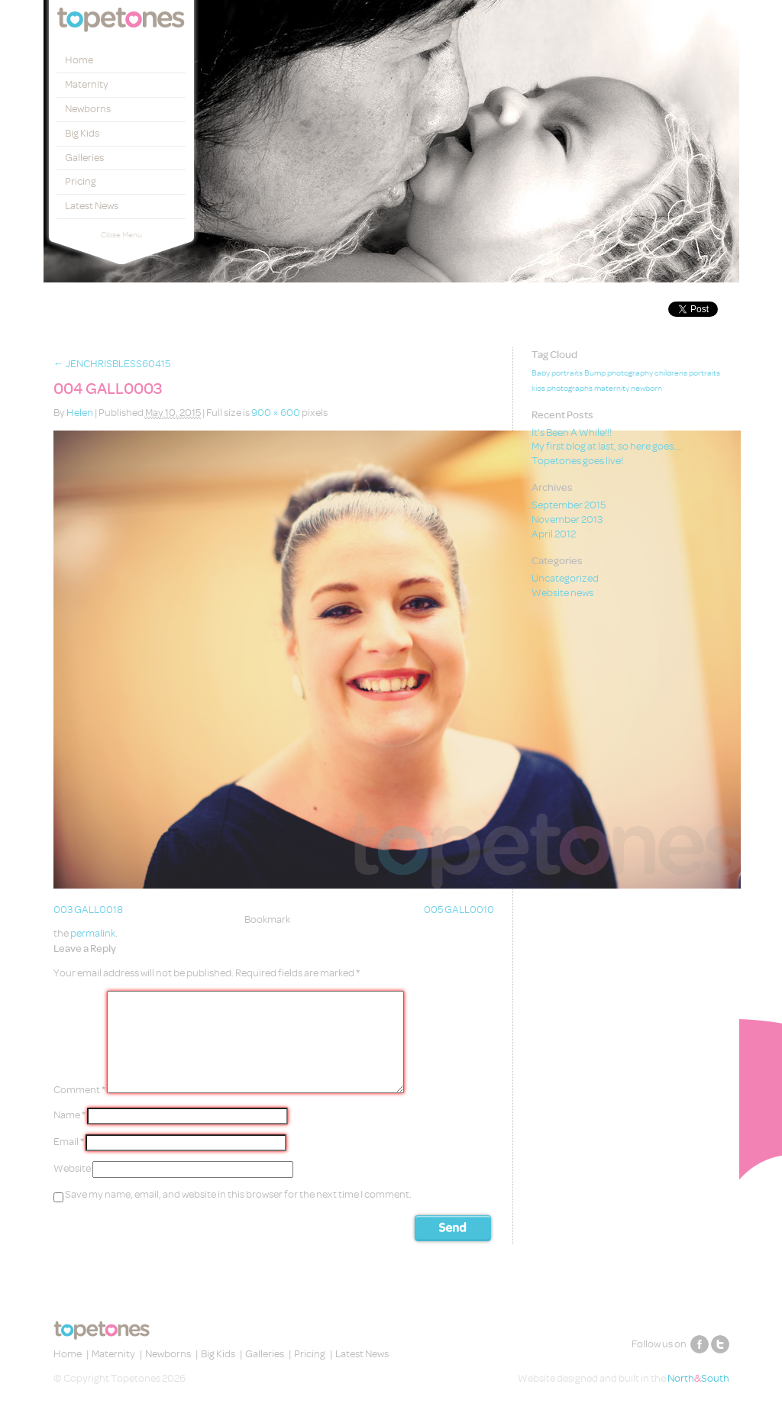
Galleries (84, 157)
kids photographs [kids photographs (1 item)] (562, 388)
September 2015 (569, 505)
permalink (92, 933)
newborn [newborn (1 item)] (646, 388)
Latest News (91, 205)
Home (79, 60)
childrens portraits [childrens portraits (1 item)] (687, 373)
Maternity (86, 84)
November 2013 (567, 519)
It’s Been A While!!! (572, 432)
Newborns (88, 109)
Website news (562, 592)
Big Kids (82, 133)
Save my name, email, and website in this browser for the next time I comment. (238, 1194)
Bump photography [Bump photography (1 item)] (618, 373)
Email (68, 1141)
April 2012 (554, 534)
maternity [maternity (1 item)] (611, 388)
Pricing (80, 181)
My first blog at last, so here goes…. (607, 446)
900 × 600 (275, 412)
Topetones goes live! (577, 460)
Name (69, 1115)
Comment (79, 1089)
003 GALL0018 (88, 909)
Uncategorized (565, 578)
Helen (79, 412)
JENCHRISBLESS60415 (111, 363)
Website (72, 1168)
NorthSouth (698, 1378)
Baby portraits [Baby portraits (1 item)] (557, 373)
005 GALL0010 (459, 909)
